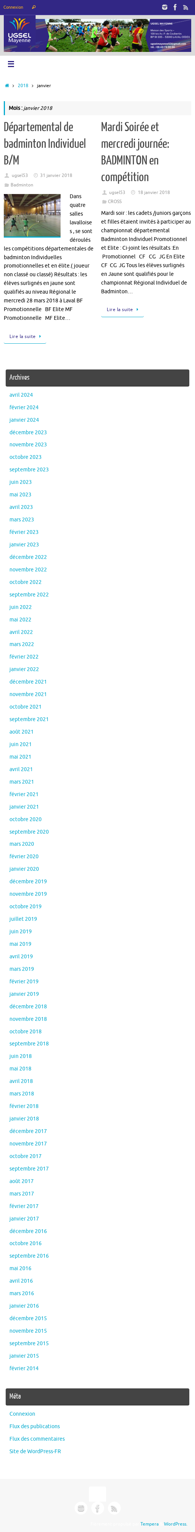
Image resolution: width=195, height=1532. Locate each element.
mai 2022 (20, 620)
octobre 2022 (25, 582)
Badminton (22, 185)
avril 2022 (21, 632)
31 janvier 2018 (56, 175)
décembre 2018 (28, 1006)
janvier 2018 (24, 1119)
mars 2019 (21, 969)
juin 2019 (20, 931)
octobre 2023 (25, 457)
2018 (23, 86)
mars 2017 (21, 1194)
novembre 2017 (28, 1144)
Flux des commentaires (37, 1439)
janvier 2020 (24, 869)
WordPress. (175, 1524)
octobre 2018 (25, 1031)
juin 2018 (20, 1056)
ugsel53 (20, 175)
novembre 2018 (28, 1019)
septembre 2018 (29, 1044)
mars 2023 (21, 519)
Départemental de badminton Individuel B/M (45, 143)
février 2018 (24, 1106)
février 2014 (24, 1368)
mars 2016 (21, 1293)
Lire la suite (26, 336)
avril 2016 (21, 1281)
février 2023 (24, 532)
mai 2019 (20, 944)
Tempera (149, 1524)
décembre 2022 (28, 557)
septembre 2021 (29, 719)
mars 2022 (21, 644)
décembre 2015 (28, 1318)
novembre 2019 (28, 894)
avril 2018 (21, 1081)
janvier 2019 (24, 994)
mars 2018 (21, 1094)
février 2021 (24, 794)
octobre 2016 (25, 1243)
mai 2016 (20, 1268)
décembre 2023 (28, 432)
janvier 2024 (24, 420)
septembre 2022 (29, 595)
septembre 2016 (29, 1256)
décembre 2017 (28, 1131)
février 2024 (24, 407)
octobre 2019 (25, 906)
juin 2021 (20, 744)
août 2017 (21, 1181)
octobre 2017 (25, 1156)
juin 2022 (20, 607)
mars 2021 (21, 782)
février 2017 (24, 1206)
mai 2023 (20, 494)
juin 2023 (20, 482)
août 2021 (21, 732)
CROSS (115, 202)
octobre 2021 (25, 707)
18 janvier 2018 (154, 192)
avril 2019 (21, 956)
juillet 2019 (23, 919)
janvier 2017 (24, 1219)
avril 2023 (21, 507)
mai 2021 (20, 757)
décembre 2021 (28, 682)
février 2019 (24, 981)
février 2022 (24, 657)
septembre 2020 (29, 832)
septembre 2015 (29, 1343)
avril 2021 (21, 769)
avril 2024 (21, 395)
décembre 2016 (28, 1231)
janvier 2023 (24, 544)
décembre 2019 (28, 881)
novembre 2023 (28, 444)
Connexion (13, 7)
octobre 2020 (25, 819)
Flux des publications (34, 1426)
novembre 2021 (28, 694)
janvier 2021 (24, 807)
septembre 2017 (29, 1169)
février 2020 (24, 856)
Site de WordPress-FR (35, 1451)
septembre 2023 (29, 469)
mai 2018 (20, 1069)
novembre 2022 (28, 569)
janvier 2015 (24, 1356)
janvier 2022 (24, 669)
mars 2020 (21, 844)
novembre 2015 (28, 1331)
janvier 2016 (24, 1306)
